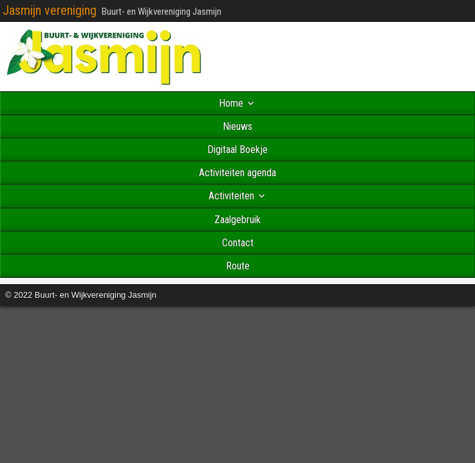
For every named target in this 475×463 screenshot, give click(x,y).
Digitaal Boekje (237, 149)
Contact (238, 243)
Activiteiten (231, 196)
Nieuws (237, 126)
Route (238, 266)
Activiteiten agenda (237, 173)
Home (231, 103)
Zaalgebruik (237, 219)
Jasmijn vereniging (50, 10)
